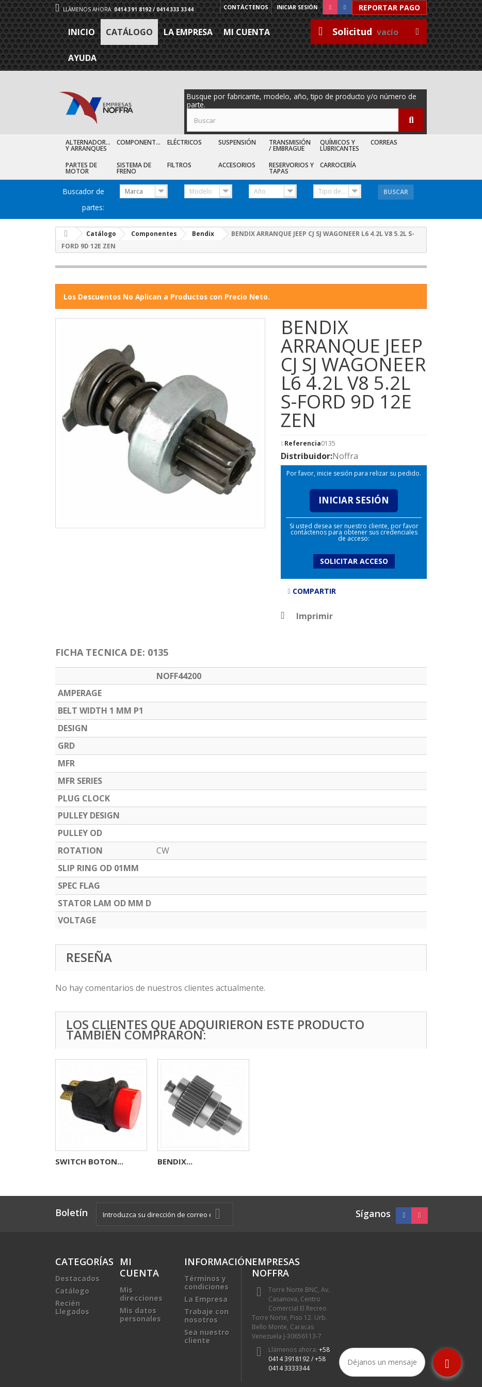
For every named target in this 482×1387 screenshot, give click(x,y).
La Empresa (188, 32)
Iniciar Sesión (353, 500)
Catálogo (129, 32)
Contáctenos (245, 7)
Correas (384, 142)
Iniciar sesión (297, 7)
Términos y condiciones (206, 1282)
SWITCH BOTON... (294, 1161)
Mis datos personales (140, 1314)
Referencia (302, 443)
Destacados (77, 1278)
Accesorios (236, 165)
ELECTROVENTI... (188, 1161)
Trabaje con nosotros (206, 1315)
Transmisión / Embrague (290, 145)
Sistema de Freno (134, 168)
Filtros (179, 165)
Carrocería (338, 165)
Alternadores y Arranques (89, 145)
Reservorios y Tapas (291, 168)
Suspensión (237, 142)
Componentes (140, 142)
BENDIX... (379, 1161)
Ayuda (82, 58)
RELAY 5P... (75, 1161)
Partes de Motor (81, 168)
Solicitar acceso (354, 561)
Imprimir (314, 616)
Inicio (81, 32)
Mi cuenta (246, 32)
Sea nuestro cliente (206, 1336)
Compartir (311, 591)
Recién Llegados (72, 1307)
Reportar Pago (389, 7)
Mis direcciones (141, 1294)
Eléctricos (184, 142)
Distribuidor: (306, 456)
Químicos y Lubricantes (339, 145)
